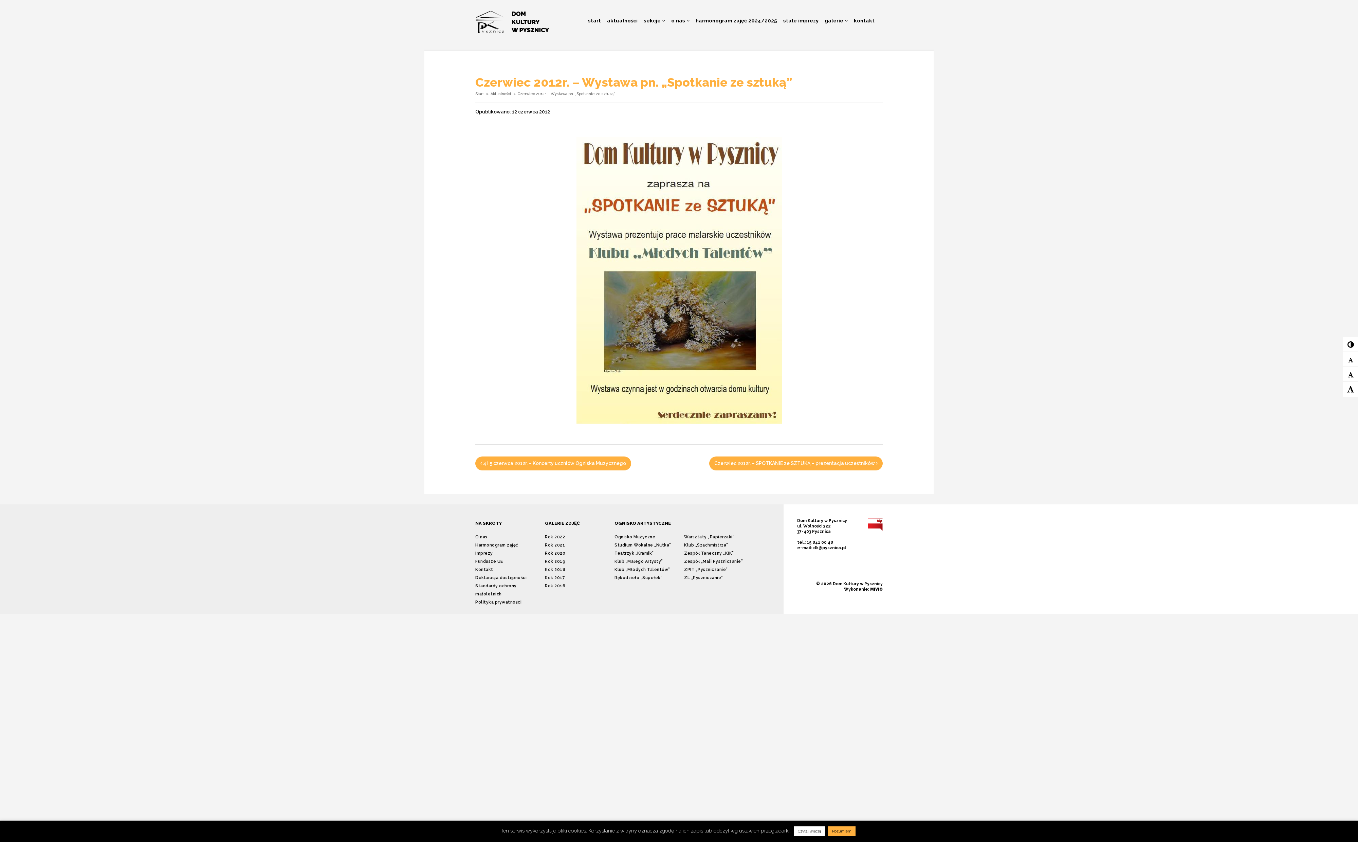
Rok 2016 (555, 586)
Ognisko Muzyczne (634, 537)
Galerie (836, 21)
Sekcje (654, 21)
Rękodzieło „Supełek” (638, 577)
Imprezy (484, 553)
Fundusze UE (489, 561)
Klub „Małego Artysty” (638, 561)
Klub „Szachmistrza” (706, 545)
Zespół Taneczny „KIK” (709, 553)
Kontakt (864, 21)
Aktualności (622, 21)
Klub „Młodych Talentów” (642, 569)
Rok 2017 (555, 577)
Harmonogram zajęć (496, 545)
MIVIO (876, 589)
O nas (680, 21)
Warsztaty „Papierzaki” (709, 537)
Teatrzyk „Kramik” (634, 553)
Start (594, 21)
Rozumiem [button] (841, 831)
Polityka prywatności (498, 602)
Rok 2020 (555, 553)
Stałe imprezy (801, 21)
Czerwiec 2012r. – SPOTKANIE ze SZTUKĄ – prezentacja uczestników (796, 463)
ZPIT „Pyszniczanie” (706, 569)
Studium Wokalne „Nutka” (642, 545)
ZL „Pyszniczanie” (703, 577)
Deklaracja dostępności (501, 577)
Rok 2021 (555, 545)
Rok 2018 (555, 569)
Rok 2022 (555, 537)
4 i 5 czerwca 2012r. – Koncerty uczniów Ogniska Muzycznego (553, 463)
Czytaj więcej (809, 831)
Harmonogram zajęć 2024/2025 (736, 21)
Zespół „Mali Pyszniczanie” (713, 561)
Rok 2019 (555, 561)
